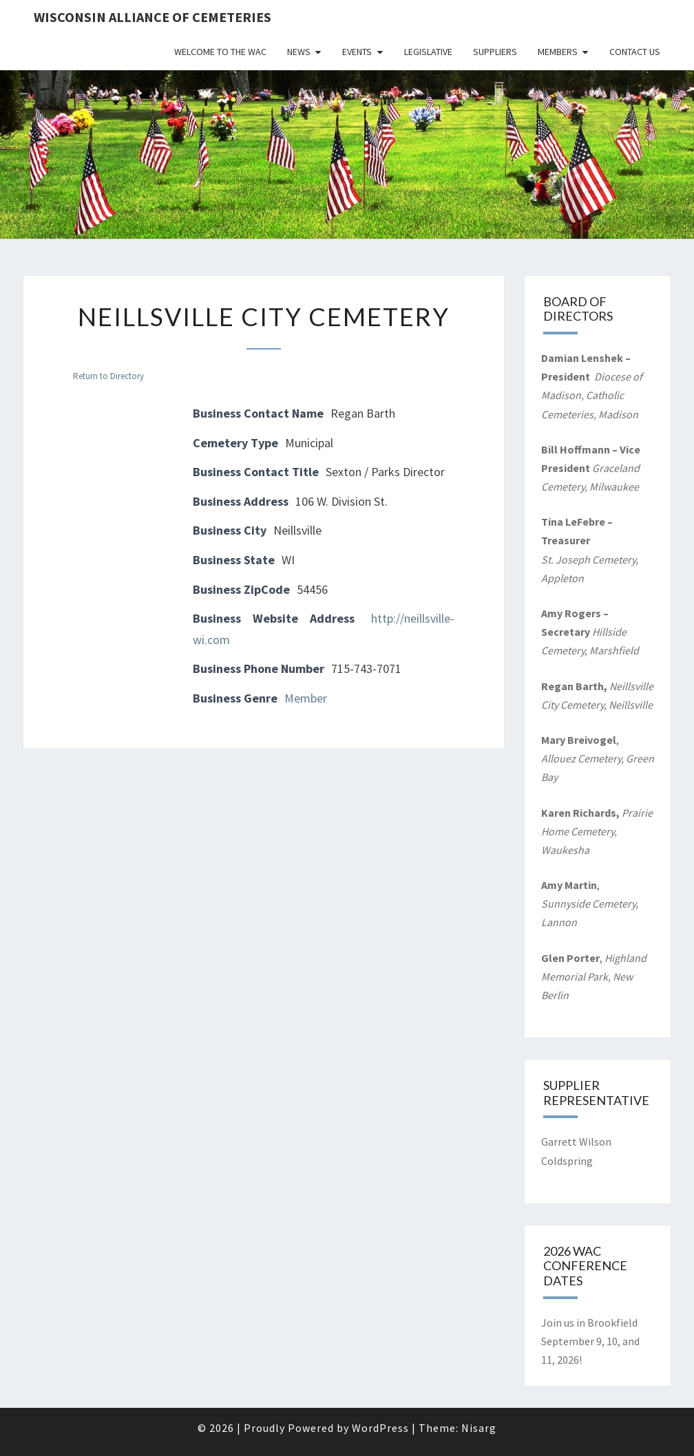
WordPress (380, 1428)
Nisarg (478, 1428)
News (299, 51)
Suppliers (495, 51)
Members (558, 51)
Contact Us (634, 51)
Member (305, 698)
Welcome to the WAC (220, 51)
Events (357, 51)
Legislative (428, 51)
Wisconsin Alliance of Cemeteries (152, 16)
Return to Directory (108, 376)
